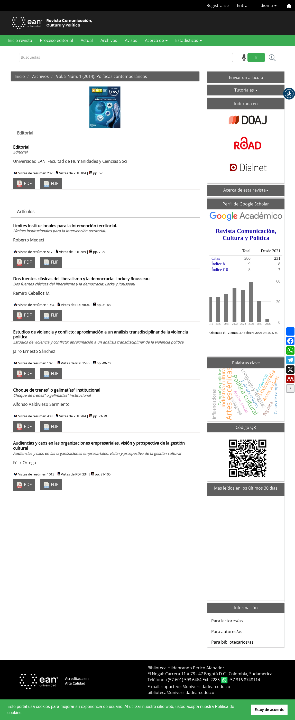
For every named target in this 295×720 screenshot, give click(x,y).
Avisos (131, 40)
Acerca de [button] (156, 40)
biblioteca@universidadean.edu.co (181, 692)
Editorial (21, 149)
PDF (24, 184)
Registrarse (218, 5)
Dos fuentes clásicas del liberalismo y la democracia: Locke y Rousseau (81, 281)
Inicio (20, 76)
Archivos (108, 40)
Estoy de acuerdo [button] (269, 709)
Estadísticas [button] (188, 40)
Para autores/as (226, 631)
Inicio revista (20, 40)
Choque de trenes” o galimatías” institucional (56, 392)
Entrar (243, 5)
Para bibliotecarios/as (232, 642)
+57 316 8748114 (244, 679)
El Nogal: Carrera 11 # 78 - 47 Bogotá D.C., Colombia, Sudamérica (210, 674)
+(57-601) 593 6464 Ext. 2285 (193, 679)
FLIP (51, 184)
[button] (289, 94)
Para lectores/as (227, 621)
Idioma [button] (268, 5)
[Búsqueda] (126, 57)
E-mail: (154, 686)
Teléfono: (156, 679)
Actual (87, 40)
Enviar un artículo (246, 77)
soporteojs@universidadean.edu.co (195, 686)
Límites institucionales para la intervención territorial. (65, 228)
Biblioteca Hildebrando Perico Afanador (186, 668)
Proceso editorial (56, 40)
